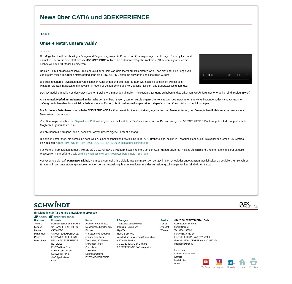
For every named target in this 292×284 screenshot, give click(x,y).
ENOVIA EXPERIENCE (97, 257)
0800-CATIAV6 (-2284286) (197, 237)
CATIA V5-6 (57, 230)
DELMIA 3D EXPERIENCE (64, 240)
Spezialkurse (91, 247)
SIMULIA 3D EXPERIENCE (65, 233)
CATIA (43, 216)
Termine (38, 223)
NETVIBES (56, 244)
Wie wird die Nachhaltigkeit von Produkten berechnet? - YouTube (110, 153)
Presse (37, 237)
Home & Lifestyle (125, 233)
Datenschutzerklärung (185, 253)
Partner (38, 230)
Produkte (56, 220)
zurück (46, 33)
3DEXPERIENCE (64, 216)
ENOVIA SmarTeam (61, 247)
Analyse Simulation (94, 237)
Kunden (38, 227)
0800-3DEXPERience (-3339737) (200, 240)
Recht (177, 263)
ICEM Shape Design (61, 250)
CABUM (55, 260)
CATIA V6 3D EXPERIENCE (65, 227)
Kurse (88, 220)
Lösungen (122, 220)
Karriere (178, 257)
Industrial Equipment (127, 227)
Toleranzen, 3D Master (96, 240)
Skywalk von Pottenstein (89, 121)
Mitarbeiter (39, 233)
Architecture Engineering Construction (136, 237)
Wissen (164, 230)
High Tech (122, 230)
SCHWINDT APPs (60, 254)
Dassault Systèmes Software (65, 223)
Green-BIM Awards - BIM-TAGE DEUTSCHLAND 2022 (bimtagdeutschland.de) (102, 142)
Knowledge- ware (94, 244)
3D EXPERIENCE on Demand (132, 244)
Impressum (179, 250)
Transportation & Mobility (129, 223)
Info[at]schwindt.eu (183, 244)
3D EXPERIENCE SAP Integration (134, 247)
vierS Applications (60, 257)
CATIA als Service (126, 240)
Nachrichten (180, 260)
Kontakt (164, 223)
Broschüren (40, 240)
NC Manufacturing (94, 254)
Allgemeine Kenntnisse (96, 223)
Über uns (39, 220)
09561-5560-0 (185, 230)
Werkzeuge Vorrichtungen (98, 233)
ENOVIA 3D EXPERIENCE (64, 237)
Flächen (89, 230)
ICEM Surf (90, 250)
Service (165, 220)
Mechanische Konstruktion (98, 227)
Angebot (165, 227)
